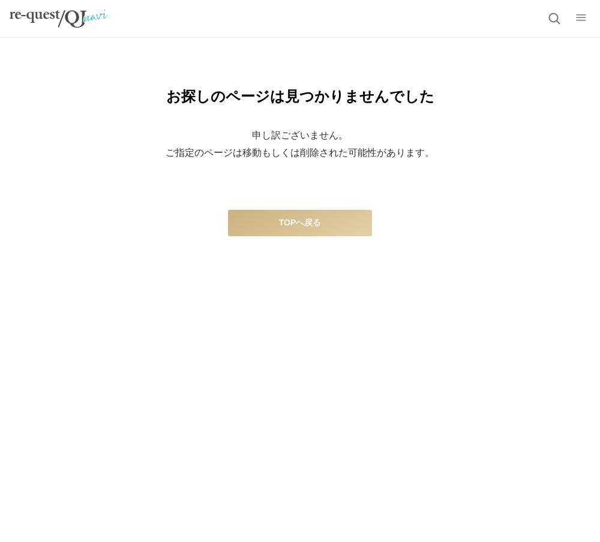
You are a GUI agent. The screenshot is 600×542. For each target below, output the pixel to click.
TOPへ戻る (300, 222)
